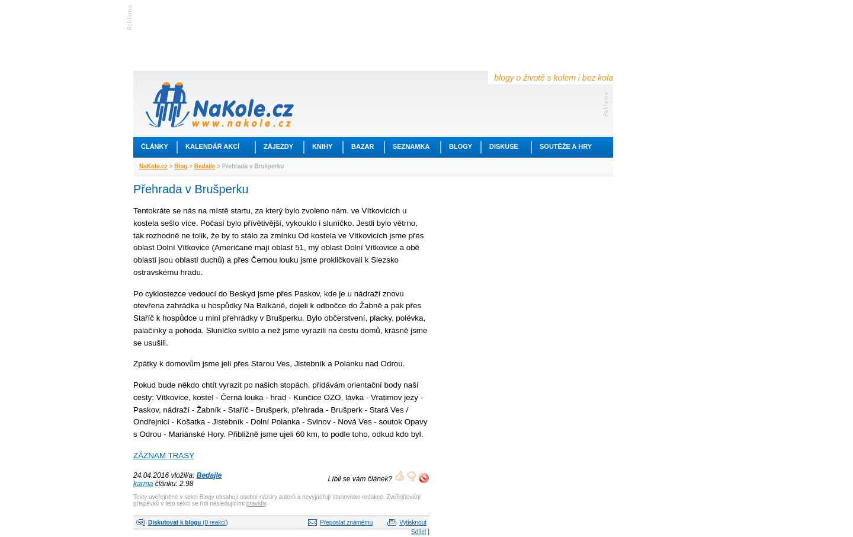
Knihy (322, 146)
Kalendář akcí (212, 146)
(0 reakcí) (187, 522)
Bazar (362, 146)
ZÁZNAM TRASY (163, 455)
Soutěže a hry (566, 146)
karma (143, 484)
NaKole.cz (153, 166)
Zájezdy (278, 146)
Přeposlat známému (346, 522)
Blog (180, 166)
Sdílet (418, 532)
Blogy (460, 146)
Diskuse (503, 146)
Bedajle (205, 166)
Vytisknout (412, 522)
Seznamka (411, 146)
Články (154, 146)
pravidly (256, 503)
